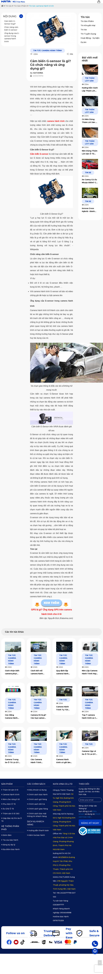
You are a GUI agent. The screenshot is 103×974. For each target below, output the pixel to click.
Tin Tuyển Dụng (88, 34)
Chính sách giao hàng (37, 809)
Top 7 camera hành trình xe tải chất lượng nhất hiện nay (89, 716)
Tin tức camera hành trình (41, 6)
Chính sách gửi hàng (37, 799)
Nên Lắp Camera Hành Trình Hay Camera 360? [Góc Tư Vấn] (89, 672)
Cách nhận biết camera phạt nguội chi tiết (12, 672)
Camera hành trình (10, 794)
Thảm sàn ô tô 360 (10, 813)
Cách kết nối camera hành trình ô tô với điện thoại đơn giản (37, 672)
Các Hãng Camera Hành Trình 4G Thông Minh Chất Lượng (13, 716)
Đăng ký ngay (90, 823)
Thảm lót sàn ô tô (9, 790)
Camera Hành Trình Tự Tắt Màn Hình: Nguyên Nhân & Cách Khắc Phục (64, 708)
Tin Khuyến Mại (88, 25)
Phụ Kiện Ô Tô (8, 804)
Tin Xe (84, 29)
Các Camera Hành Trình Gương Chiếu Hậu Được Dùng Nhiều (38, 761)
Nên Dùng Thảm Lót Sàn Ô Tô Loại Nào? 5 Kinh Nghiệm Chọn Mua (89, 152)
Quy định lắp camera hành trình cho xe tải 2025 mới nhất (63, 672)
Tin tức (8, 6)
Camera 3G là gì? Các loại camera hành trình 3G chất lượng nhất (38, 716)
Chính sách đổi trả (36, 804)
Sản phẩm (7, 784)
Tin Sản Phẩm (20, 6)
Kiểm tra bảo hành (36, 835)
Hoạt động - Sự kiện (90, 38)
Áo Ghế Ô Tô (7, 809)
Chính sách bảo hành (37, 794)
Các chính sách (36, 784)
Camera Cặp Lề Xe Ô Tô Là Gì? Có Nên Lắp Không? (89, 753)
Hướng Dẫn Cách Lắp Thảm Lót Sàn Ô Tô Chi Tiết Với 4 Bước (90, 89)
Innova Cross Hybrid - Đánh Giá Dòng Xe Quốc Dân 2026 (89, 210)
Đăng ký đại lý (8, 845)
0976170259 (58, 920)
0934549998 (65, 913)
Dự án (83, 42)
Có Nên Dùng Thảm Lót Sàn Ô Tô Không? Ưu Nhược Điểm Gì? (89, 121)
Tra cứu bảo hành (9, 840)
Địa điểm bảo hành (10, 849)
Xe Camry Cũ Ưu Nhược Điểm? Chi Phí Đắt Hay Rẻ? (90, 181)
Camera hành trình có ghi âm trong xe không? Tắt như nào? (64, 761)
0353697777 (58, 905)
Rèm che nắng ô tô (10, 799)
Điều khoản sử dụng (36, 790)
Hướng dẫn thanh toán (38, 830)
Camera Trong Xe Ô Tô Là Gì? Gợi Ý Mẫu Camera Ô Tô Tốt (13, 761)
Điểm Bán (6, 835)
